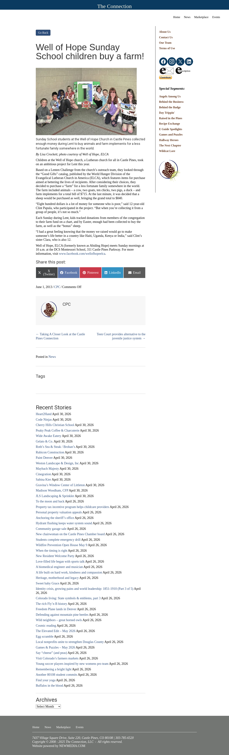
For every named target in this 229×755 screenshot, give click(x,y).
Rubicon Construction (50, 452)
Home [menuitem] (176, 17)
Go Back (43, 32)
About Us (164, 31)
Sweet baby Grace (47, 583)
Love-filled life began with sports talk (60, 561)
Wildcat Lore (167, 151)
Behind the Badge (170, 107)
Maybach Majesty (47, 468)
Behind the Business (171, 101)
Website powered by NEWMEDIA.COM (58, 746)
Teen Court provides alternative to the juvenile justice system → (121, 336)
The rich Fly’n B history (51, 604)
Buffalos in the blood (49, 685)
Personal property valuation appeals (59, 512)
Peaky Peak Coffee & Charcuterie (57, 430)
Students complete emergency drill (58, 539)
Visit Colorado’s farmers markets (57, 658)
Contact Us (166, 37)
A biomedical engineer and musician (59, 567)
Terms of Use (167, 48)
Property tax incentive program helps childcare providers (72, 507)
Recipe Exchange (169, 123)
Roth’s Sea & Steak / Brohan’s (55, 447)
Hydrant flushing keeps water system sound (64, 523)
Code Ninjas (44, 419)
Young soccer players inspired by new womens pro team (72, 664)
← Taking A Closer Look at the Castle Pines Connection (60, 336)
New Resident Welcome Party (55, 556)
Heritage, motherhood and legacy (57, 578)
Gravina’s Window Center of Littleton (60, 485)
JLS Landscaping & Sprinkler (55, 496)
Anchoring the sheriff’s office (55, 518)
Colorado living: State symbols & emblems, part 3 (68, 598)
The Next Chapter (170, 145)
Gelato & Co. (44, 441)
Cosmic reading (46, 625)
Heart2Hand (44, 414)
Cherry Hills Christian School (55, 425)
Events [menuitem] (216, 17)
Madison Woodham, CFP (52, 490)
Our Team (165, 42)
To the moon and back (50, 501)
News (52, 357)
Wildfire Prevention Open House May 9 (61, 545)
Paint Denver (44, 457)
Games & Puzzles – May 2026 (55, 647)
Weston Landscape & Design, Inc (57, 463)
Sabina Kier (43, 479)
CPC (57, 287)
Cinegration (43, 474)
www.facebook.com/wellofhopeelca (82, 253)
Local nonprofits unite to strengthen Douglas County (70, 642)
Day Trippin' (167, 112)
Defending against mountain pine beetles (62, 614)
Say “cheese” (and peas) (51, 653)
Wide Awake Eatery (48, 436)
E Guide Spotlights (170, 129)
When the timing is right (51, 550)
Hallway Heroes (169, 140)
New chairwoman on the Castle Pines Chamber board (70, 534)
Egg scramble (44, 636)
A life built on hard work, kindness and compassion (69, 572)
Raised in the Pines (170, 118)
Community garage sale (51, 529)
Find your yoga (45, 680)
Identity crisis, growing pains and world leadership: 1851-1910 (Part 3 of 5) (84, 589)
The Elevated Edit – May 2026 (55, 631)
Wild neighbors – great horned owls (59, 620)
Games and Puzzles (171, 134)
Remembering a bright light (53, 669)
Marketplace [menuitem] (201, 17)
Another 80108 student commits (56, 674)
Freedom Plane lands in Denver (56, 609)
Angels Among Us (170, 96)
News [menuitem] (187, 17)
